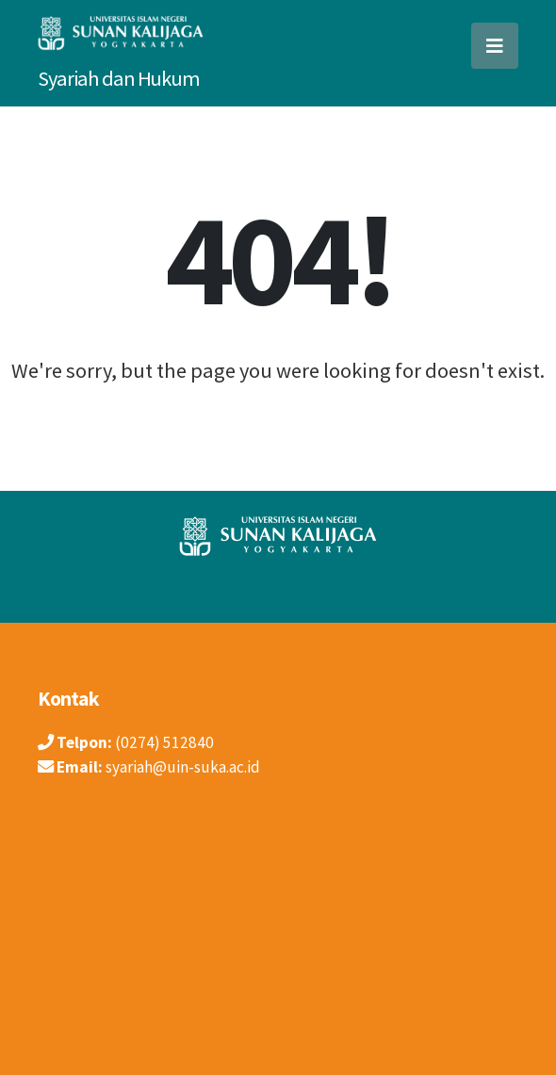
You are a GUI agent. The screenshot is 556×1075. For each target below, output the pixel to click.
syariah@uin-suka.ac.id (183, 767)
